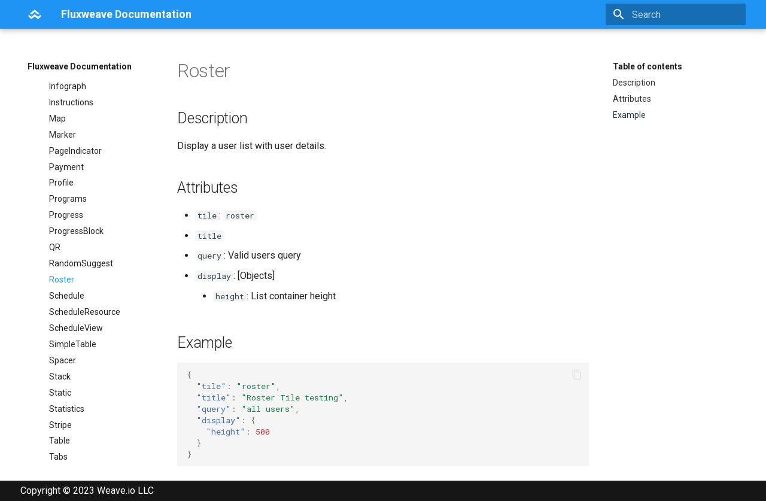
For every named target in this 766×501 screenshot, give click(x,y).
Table (59, 405)
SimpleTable (72, 309)
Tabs (58, 421)
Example (629, 115)
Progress (66, 179)
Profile (61, 147)
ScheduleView (76, 292)
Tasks (60, 437)
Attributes (632, 99)
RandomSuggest (81, 228)
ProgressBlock (76, 196)
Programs (68, 163)
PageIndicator (75, 115)
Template (67, 454)
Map (57, 83)
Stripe (60, 389)
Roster (61, 244)
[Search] (676, 14)
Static (60, 357)
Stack (60, 341)
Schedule (66, 260)
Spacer (62, 325)
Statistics (66, 373)
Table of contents (647, 66)
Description (634, 82)
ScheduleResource (84, 276)
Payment (66, 131)
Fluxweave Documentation (80, 66)
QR (54, 212)
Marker (62, 99)
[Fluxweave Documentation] (35, 14)
